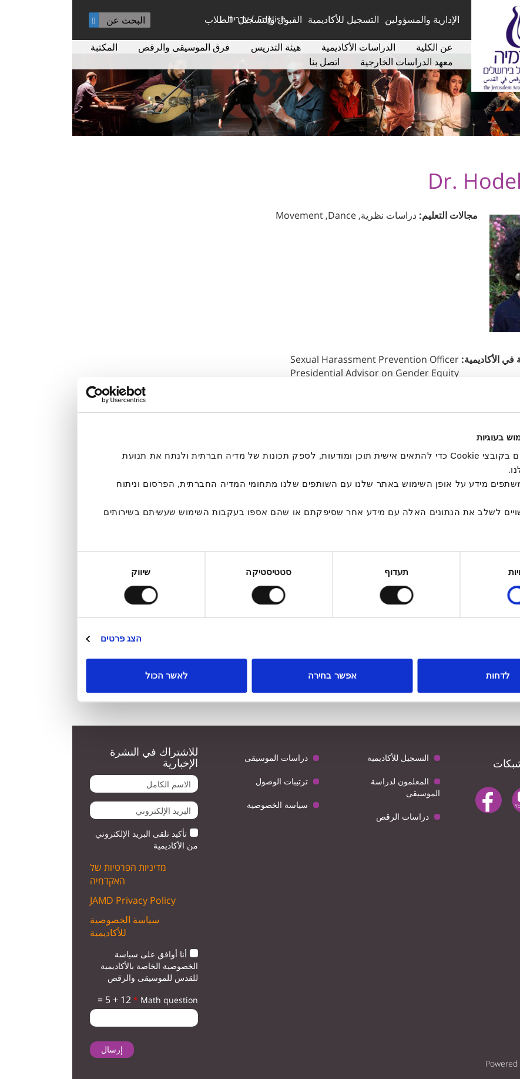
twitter (489, 800)
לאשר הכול (94, 675)
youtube (453, 800)
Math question (93, 999)
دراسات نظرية (316, 215)
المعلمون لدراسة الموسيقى (333, 787)
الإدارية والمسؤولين (350, 19)
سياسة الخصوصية (205, 804)
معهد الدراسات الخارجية (334, 61)
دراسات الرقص (330, 816)
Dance (270, 215)
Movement (227, 215)
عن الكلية (362, 47)
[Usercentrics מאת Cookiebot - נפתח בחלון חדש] (65, 394)
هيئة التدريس (204, 47)
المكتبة (31, 47)
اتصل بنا (252, 61)
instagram (479, 830)
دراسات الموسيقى (204, 757)
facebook (416, 800)
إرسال (40, 1049)
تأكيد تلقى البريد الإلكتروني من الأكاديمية (74, 839)
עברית (166, 19)
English (199, 19)
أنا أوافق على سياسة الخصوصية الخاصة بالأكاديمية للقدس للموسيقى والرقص (77, 965)
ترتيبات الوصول (209, 781)
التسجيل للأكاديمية (271, 19)
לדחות (426, 675)
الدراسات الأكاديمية (286, 47)
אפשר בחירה (260, 675)
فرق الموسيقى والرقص (111, 47)
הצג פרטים (48, 638)
